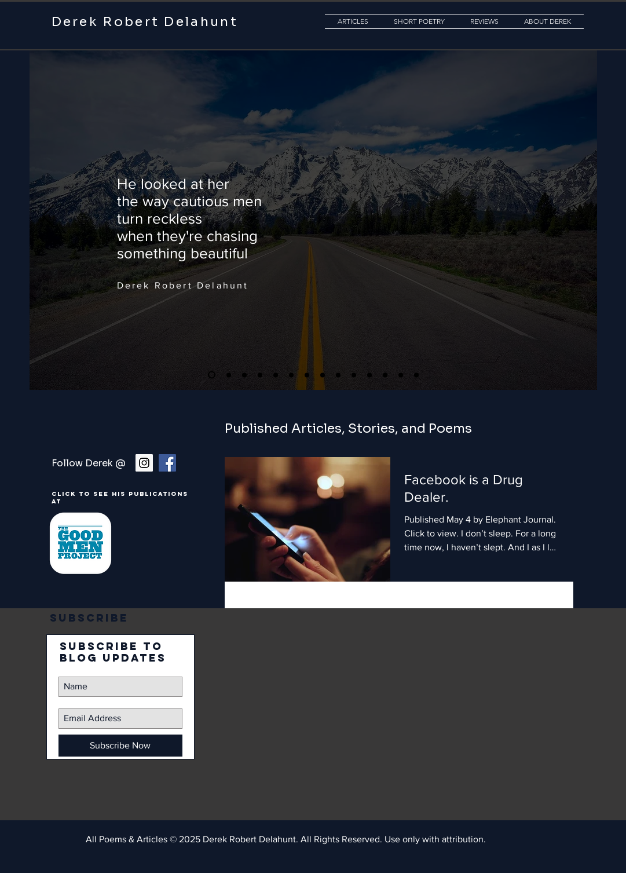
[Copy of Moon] (291, 374)
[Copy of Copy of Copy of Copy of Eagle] (338, 374)
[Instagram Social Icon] (144, 463)
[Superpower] (228, 374)
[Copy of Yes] (275, 374)
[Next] (578, 216)
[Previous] (48, 216)
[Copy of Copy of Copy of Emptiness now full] (400, 374)
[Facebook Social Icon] (167, 463)
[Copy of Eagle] (260, 374)
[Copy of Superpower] (322, 374)
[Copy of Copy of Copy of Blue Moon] (354, 374)
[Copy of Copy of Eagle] (211, 375)
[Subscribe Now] (120, 746)
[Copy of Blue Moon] (416, 374)
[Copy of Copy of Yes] (244, 374)
